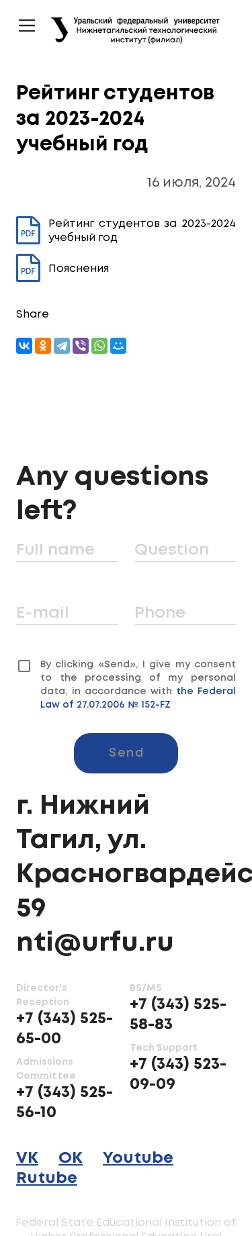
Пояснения (62, 268)
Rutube (46, 1179)
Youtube (138, 1158)
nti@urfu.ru (95, 943)
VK (27, 1158)
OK (70, 1158)
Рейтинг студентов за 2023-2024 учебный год (126, 231)
